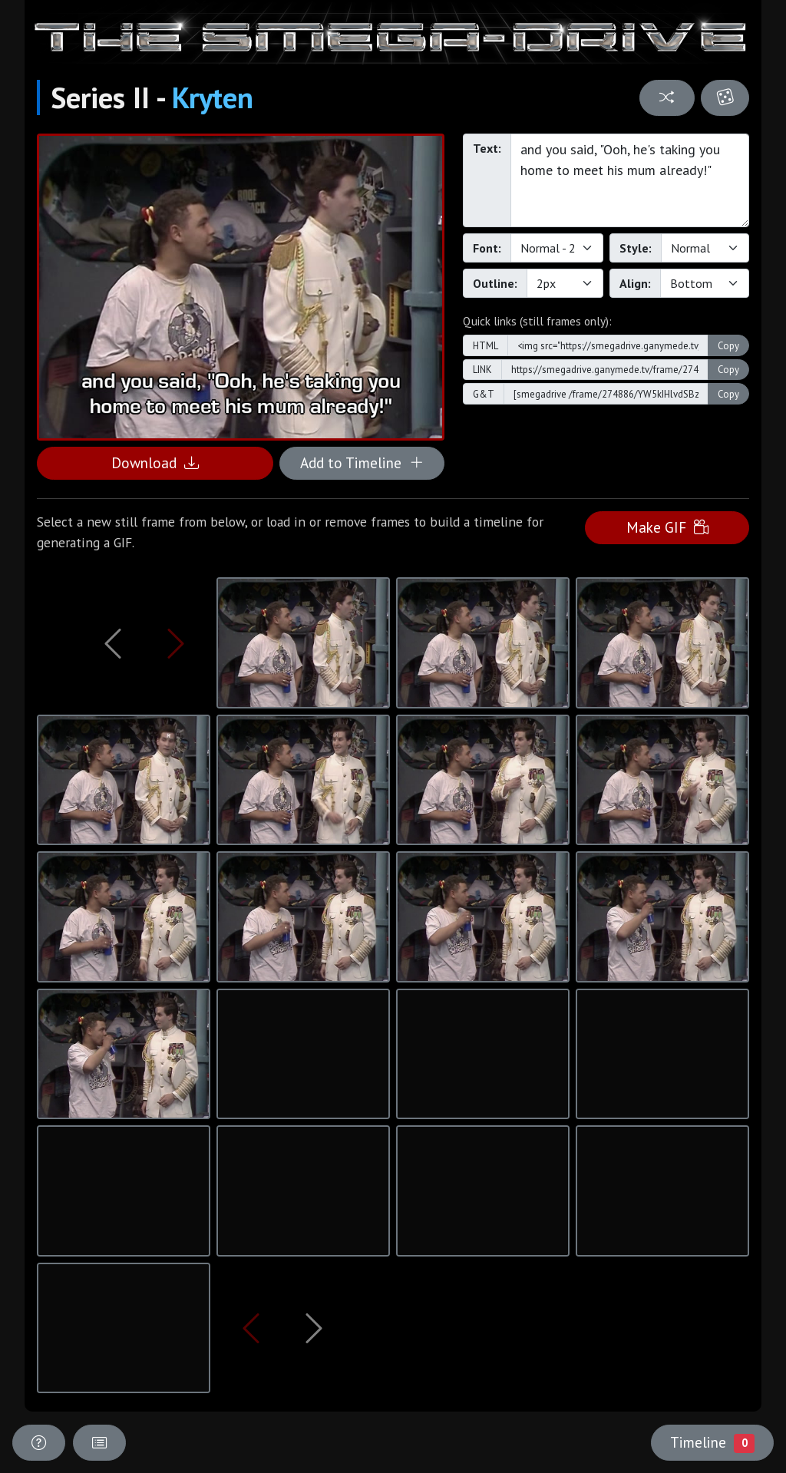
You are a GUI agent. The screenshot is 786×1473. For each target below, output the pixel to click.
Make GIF (667, 527)
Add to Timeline (362, 462)
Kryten (212, 97)
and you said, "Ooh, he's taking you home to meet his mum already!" (629, 180)
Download (155, 462)
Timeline (712, 1442)
